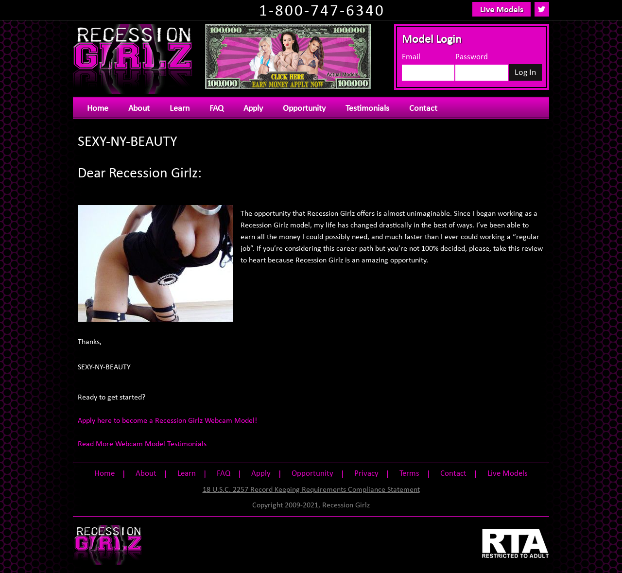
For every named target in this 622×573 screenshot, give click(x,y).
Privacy (366, 473)
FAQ (216, 108)
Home (97, 108)
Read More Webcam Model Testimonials (142, 444)
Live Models (507, 473)
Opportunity (304, 108)
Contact (423, 108)
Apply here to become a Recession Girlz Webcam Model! (167, 421)
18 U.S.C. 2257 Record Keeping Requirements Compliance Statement (311, 490)
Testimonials (367, 108)
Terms (409, 473)
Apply (253, 108)
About (139, 108)
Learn (180, 108)
